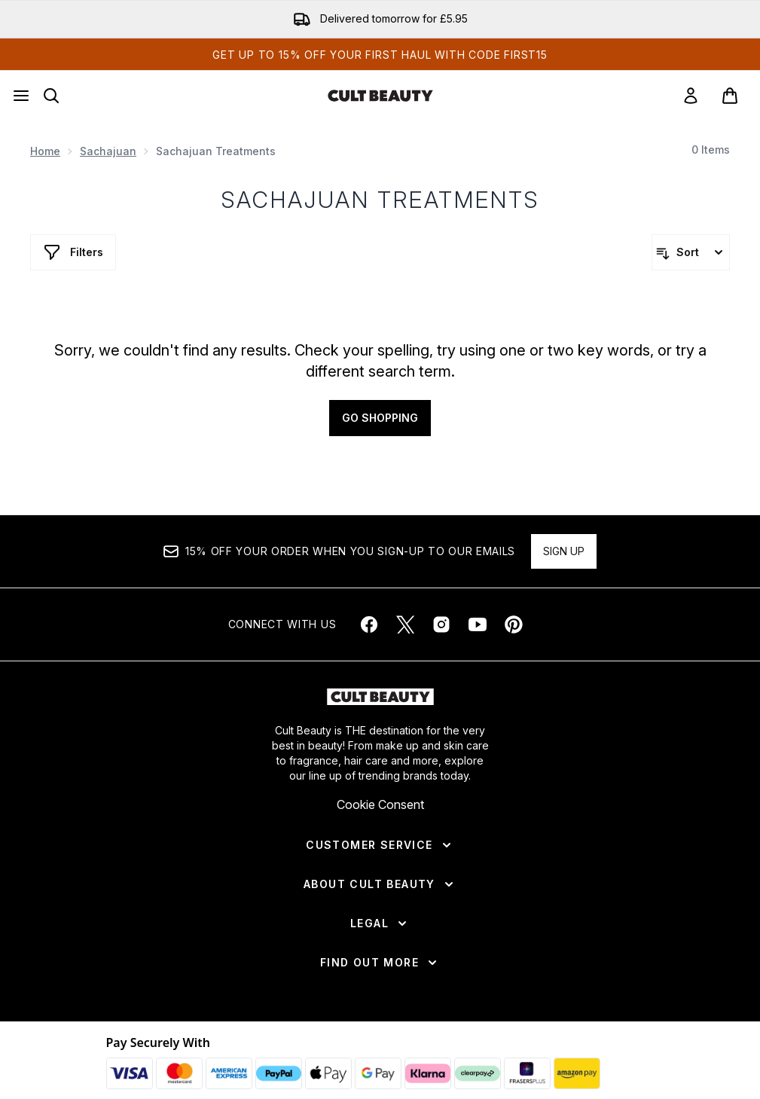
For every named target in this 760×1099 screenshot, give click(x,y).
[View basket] (730, 96)
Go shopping (380, 417)
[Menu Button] (21, 96)
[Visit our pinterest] (514, 624)
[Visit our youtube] (477, 624)
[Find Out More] (380, 962)
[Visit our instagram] (441, 624)
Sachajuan (108, 151)
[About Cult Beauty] (380, 884)
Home (45, 151)
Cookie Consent (380, 804)
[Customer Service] (379, 845)
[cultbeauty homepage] (380, 96)
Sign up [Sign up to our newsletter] (563, 551)
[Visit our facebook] (369, 624)
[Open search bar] (51, 96)
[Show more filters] (73, 252)
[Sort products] (691, 252)
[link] (691, 96)
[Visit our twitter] (405, 624)
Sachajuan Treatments (380, 199)
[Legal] (380, 923)
